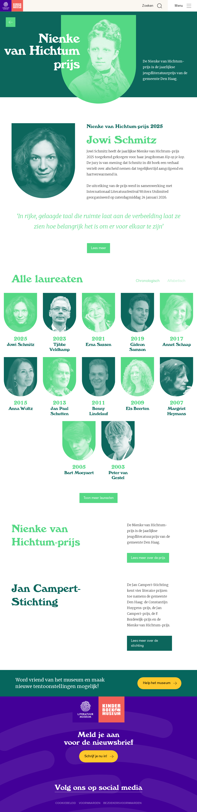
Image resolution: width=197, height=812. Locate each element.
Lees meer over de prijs (148, 558)
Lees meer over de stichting (144, 643)
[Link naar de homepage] (11, 6)
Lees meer (98, 248)
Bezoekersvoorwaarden (122, 803)
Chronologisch (148, 280)
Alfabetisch (176, 280)
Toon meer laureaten (98, 498)
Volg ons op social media (98, 787)
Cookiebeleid (65, 803)
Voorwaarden (90, 803)
